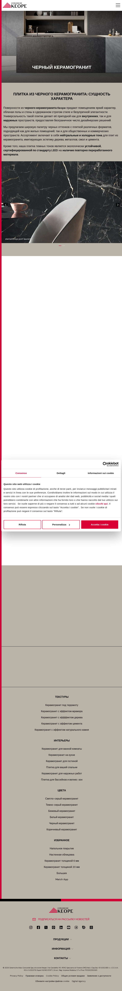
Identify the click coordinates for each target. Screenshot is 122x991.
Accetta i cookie (99, 524)
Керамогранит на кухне (62, 755)
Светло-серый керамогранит (61, 798)
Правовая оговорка (34, 975)
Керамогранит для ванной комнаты (62, 748)
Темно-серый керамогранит (62, 804)
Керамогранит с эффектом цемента (61, 723)
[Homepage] (14, 5)
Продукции (61, 939)
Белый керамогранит (62, 817)
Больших (62, 873)
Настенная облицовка (61, 854)
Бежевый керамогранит (61, 811)
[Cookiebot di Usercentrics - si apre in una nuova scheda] (104, 464)
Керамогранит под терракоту (61, 705)
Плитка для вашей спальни (61, 767)
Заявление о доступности (99, 975)
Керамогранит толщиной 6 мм (62, 860)
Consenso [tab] (21, 473)
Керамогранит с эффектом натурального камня (62, 729)
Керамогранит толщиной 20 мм (62, 867)
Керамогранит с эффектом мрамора (62, 711)
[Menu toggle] (118, 5)
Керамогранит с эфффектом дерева (62, 717)
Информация (61, 948)
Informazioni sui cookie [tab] (101, 473)
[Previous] (6, 205)
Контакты (61, 958)
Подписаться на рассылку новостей (63, 919)
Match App (62, 879)
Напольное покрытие (62, 848)
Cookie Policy (52, 975)
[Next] (118, 205)
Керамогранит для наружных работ (62, 773)
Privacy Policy (16, 975)
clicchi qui (101, 503)
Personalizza (61, 524)
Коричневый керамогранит (62, 829)
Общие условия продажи (73, 975)
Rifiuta (22, 524)
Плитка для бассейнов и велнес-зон (61, 779)
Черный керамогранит (61, 823)
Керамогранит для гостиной (62, 761)
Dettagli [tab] (61, 473)
